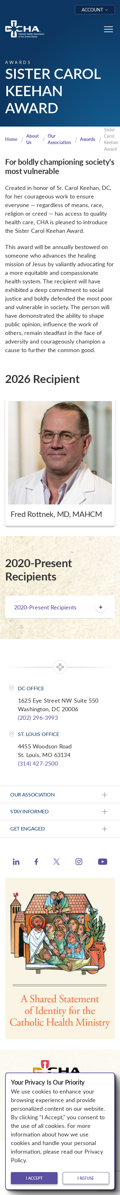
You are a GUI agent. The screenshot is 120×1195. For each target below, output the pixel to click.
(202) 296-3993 (38, 717)
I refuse (85, 1178)
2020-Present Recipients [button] (60, 607)
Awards (87, 139)
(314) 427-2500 (38, 763)
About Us (32, 139)
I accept (34, 1178)
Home (11, 139)
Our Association (59, 139)
